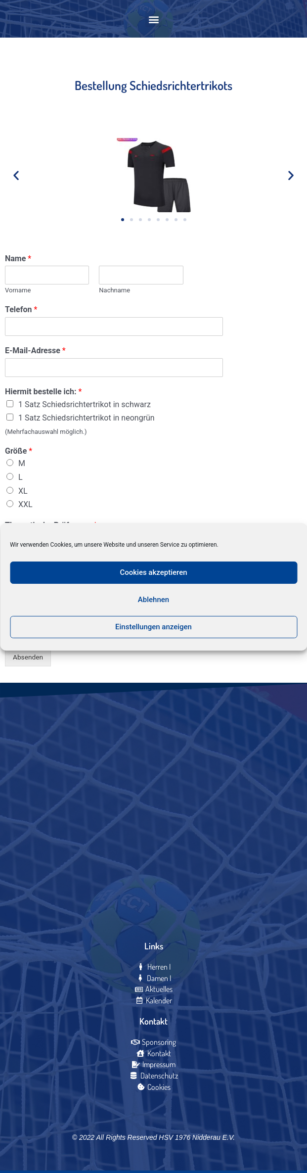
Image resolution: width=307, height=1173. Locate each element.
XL (23, 491)
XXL (25, 504)
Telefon (21, 309)
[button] (153, 19)
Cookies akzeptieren (153, 572)
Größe (18, 451)
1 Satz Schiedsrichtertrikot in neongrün (86, 417)
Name (18, 258)
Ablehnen (153, 599)
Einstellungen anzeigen (153, 626)
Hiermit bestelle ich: (43, 391)
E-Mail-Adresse (35, 350)
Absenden (28, 657)
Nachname (114, 290)
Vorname (18, 290)
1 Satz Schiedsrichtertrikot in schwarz (84, 404)
